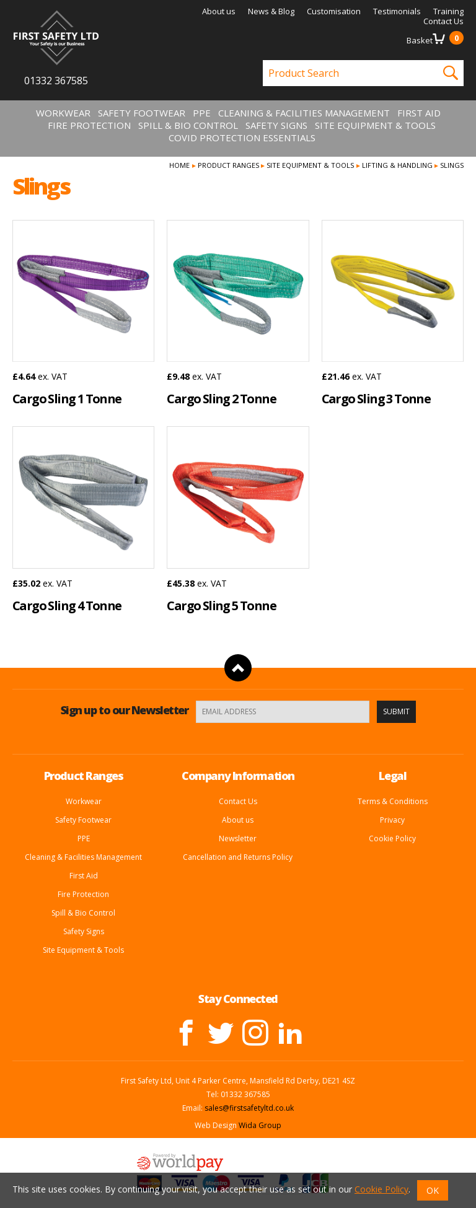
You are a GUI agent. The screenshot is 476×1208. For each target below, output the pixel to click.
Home (179, 165)
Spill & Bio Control (188, 125)
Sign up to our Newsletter (124, 709)
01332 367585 (56, 80)
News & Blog (271, 11)
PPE (202, 113)
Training (448, 11)
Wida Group (260, 1125)
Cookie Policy (392, 838)
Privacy (392, 820)
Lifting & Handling (397, 165)
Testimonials (397, 11)
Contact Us (443, 21)
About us (219, 11)
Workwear (63, 113)
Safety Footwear (141, 113)
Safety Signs (276, 125)
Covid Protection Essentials (242, 137)
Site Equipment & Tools (375, 125)
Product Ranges (228, 165)
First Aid (419, 113)
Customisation (334, 11)
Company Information (238, 775)
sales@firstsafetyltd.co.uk (249, 1108)
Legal (392, 775)
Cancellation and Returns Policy (238, 857)
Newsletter (238, 838)
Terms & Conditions (393, 801)
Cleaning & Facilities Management (304, 113)
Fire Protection (89, 125)
